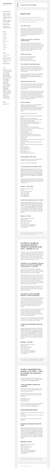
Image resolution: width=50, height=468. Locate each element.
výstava (8, 97)
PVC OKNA (8, 90)
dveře (10, 71)
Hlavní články (5, 38)
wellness (4, 98)
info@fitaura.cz (26, 195)
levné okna (6, 78)
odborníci (6, 81)
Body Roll (38, 204)
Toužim (7, 94)
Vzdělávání (4, 44)
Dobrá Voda (7, 71)
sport (5, 94)
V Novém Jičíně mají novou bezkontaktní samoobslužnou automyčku (7, 17)
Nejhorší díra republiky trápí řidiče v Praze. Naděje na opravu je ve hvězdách (7, 21)
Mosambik (5, 80)
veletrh (5, 96)
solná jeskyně (8, 91)
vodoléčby (33, 174)
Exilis (30, 206)
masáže (36, 359)
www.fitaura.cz (25, 227)
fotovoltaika (6, 75)
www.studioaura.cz (26, 196)
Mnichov (9, 78)
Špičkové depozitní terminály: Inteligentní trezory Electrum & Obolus (7, 27)
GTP (5, 77)
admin (26, 232)
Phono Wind (9, 83)
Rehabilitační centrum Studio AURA (27, 169)
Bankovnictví (5, 33)
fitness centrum (25, 233)
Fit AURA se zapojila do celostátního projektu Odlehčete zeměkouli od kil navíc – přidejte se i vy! (31, 246)
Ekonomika (4, 35)
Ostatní (33, 358)
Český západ (8, 98)
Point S (8, 87)
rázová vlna (35, 233)
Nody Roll (31, 233)
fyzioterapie (34, 162)
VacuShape (34, 204)
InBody (27, 206)
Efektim (4, 72)
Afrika (6, 69)
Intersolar (7, 77)
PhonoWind (5, 83)
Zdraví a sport (5, 47)
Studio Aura (28, 234)
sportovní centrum (23, 234)
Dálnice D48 (4, 56)
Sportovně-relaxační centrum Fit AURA (27, 202)
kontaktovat (23, 419)
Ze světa (4, 49)
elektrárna (7, 72)
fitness (41, 203)
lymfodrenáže (23, 174)
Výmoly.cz (5, 97)
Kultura (4, 39)
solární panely (8, 93)
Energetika (4, 36)
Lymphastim (33, 206)
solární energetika (6, 92)
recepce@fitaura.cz (31, 225)
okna (7, 81)
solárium (25, 208)
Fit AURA (7, 73)
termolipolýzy (28, 174)
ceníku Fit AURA (35, 405)
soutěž (4, 94)
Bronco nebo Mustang (6, 54)
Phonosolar (5, 82)
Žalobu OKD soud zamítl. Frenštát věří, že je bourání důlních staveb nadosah (7, 14)
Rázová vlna (25, 14)
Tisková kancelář (7, 3)
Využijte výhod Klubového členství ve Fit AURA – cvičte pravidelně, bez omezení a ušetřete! (32, 372)
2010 (4, 69)
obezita (38, 359)
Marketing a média (6, 41)
